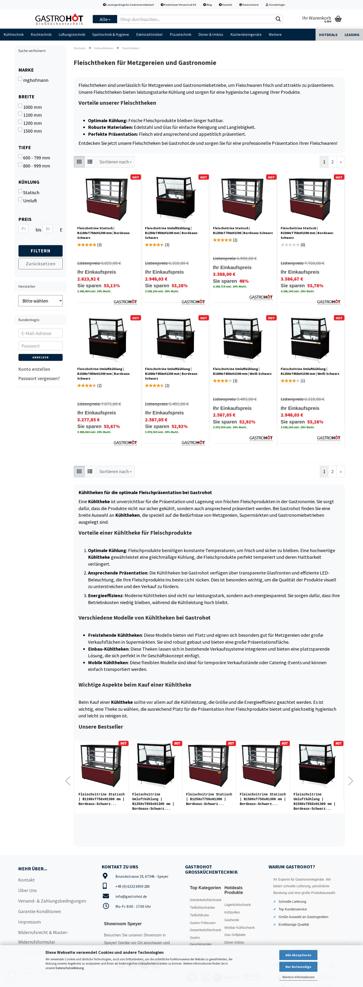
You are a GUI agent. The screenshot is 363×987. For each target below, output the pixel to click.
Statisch (28, 192)
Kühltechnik (14, 34)
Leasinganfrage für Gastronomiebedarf (128, 4)
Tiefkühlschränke (202, 907)
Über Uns (27, 889)
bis (37, 230)
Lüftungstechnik (72, 34)
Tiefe (24, 147)
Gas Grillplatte (235, 934)
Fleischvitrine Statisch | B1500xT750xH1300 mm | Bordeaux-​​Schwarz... (263, 799)
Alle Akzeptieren (298, 955)
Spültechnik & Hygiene (110, 34)
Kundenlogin (275, 4)
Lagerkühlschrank (237, 904)
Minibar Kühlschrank (239, 927)
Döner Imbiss (234, 941)
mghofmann (33, 80)
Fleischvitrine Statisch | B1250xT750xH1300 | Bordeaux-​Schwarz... (209, 799)
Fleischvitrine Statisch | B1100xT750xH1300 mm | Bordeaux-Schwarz (103, 233)
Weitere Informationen (298, 977)
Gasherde (231, 919)
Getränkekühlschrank (205, 899)
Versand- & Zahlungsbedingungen (52, 900)
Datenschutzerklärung (70, 968)
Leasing (352, 34)
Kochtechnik (41, 34)
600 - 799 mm (34, 157)
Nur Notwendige (298, 967)
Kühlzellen (232, 911)
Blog (207, 4)
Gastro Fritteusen (203, 922)
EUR (61, 230)
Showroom (153, 934)
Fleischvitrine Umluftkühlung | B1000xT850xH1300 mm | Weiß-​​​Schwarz (242, 371)
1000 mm (30, 107)
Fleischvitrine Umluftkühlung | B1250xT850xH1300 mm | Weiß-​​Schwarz (310, 371)
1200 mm (30, 123)
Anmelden (40, 357)
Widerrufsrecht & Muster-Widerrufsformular (43, 936)
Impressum (29, 921)
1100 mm (30, 115)
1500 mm (30, 131)
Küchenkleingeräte (246, 34)
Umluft (27, 200)
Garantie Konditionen (39, 910)
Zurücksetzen (41, 263)
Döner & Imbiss (210, 34)
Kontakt (225, 4)
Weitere (275, 34)
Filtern (41, 251)
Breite (26, 96)
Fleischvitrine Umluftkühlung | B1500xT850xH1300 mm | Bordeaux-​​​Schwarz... (315, 801)
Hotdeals (328, 34)
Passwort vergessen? (39, 378)
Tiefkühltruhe (199, 914)
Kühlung (28, 182)
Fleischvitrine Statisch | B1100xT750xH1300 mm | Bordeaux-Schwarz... (101, 799)
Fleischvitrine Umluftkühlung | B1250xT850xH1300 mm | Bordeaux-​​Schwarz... (153, 801)
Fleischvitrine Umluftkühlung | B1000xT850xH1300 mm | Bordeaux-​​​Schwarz (171, 374)
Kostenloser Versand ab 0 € (178, 4)
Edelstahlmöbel (149, 34)
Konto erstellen (34, 369)
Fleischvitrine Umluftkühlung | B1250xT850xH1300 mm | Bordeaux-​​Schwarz (171, 233)
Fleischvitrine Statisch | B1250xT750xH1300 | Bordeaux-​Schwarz (243, 230)
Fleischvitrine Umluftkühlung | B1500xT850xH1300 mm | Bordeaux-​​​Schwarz (103, 374)
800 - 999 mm (34, 165)
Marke (26, 70)
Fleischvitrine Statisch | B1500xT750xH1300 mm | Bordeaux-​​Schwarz (307, 233)
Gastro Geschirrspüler (201, 940)
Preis (24, 219)
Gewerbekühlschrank (205, 929)
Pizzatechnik (180, 34)
